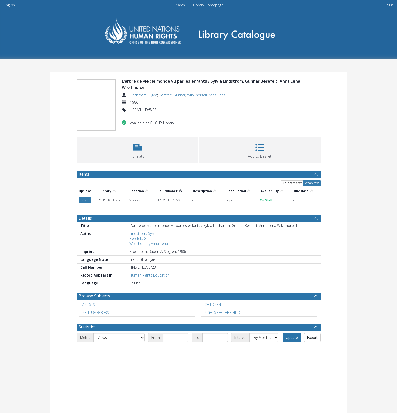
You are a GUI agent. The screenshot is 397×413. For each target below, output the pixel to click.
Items (84, 174)
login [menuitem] (389, 5)
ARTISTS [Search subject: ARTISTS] (88, 304)
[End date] (215, 337)
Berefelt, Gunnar (172, 95)
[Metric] (119, 337)
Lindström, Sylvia (143, 95)
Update (292, 337)
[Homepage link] (198, 32)
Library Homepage (208, 5)
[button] (137, 149)
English (9, 5)
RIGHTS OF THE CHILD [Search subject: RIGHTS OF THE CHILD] (222, 312)
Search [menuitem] (179, 5)
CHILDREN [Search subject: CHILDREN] (212, 304)
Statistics (87, 327)
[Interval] (263, 337)
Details (85, 218)
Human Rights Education (149, 275)
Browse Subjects (94, 296)
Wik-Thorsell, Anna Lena (206, 95)
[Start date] (175, 337)
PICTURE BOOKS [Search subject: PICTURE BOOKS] (95, 312)
